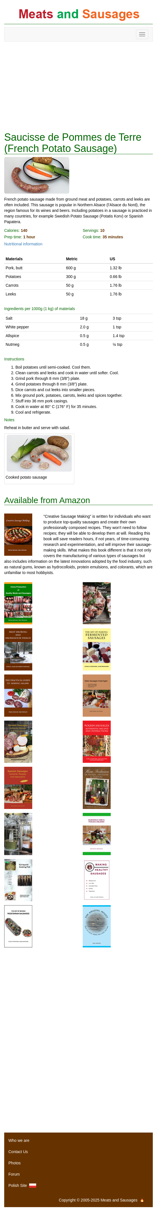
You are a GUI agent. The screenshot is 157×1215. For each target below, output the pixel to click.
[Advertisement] (78, 86)
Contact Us (18, 1151)
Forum (14, 1174)
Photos (14, 1163)
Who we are (18, 1140)
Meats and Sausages (78, 15)
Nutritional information (23, 244)
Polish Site (22, 1185)
